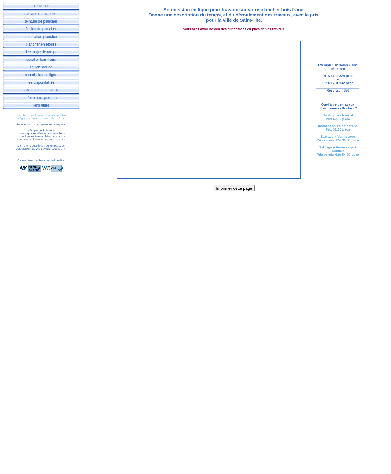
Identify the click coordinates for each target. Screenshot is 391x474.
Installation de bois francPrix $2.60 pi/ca (338, 127)
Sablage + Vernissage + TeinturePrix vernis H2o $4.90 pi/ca (337, 150)
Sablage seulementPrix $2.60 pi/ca (338, 117)
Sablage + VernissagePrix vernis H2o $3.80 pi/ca (337, 138)
